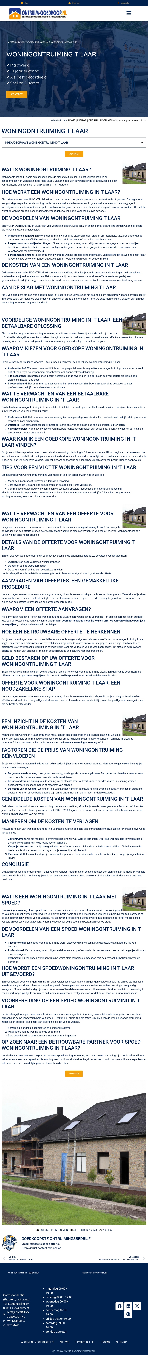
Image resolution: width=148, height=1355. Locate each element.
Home (71, 120)
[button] (129, 13)
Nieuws (82, 120)
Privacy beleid (85, 1342)
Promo (105, 1342)
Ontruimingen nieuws (102, 120)
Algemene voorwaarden (37, 1342)
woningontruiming (36, 199)
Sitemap (121, 1342)
